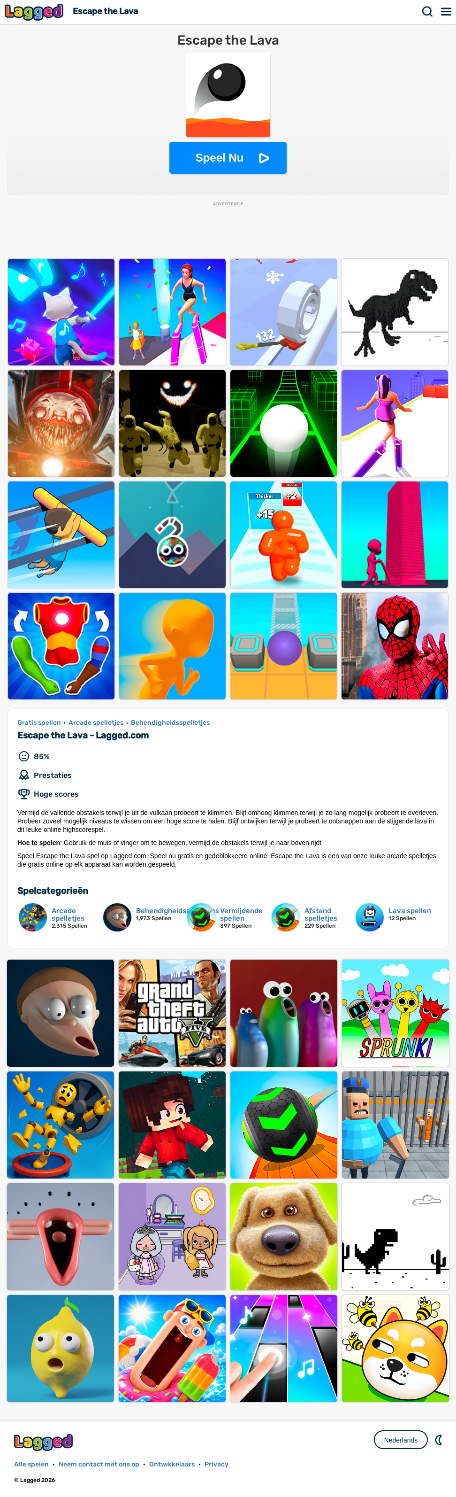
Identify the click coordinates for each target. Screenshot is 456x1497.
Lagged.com (44, 1442)
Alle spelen (31, 1464)
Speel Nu (220, 157)
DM (439, 1439)
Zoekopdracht (427, 11)
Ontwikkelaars (172, 1464)
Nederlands (401, 1440)
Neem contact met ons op (99, 1464)
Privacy (216, 1464)
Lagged (35, 12)
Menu (446, 11)
